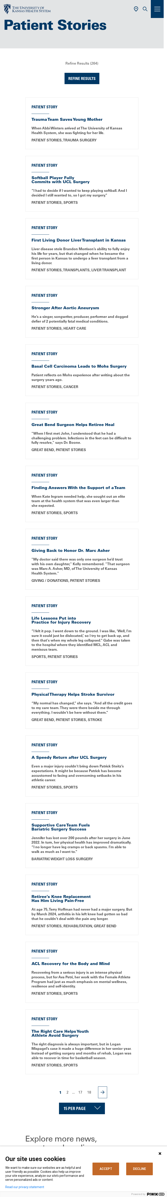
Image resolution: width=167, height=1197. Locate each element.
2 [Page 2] (68, 1092)
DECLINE (139, 1169)
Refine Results (82, 78)
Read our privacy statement (24, 1187)
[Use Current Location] (136, 9)
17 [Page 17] (80, 1092)
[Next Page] (102, 1092)
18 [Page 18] (89, 1092)
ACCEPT (106, 1169)
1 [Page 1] (60, 1092)
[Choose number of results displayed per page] (82, 1108)
